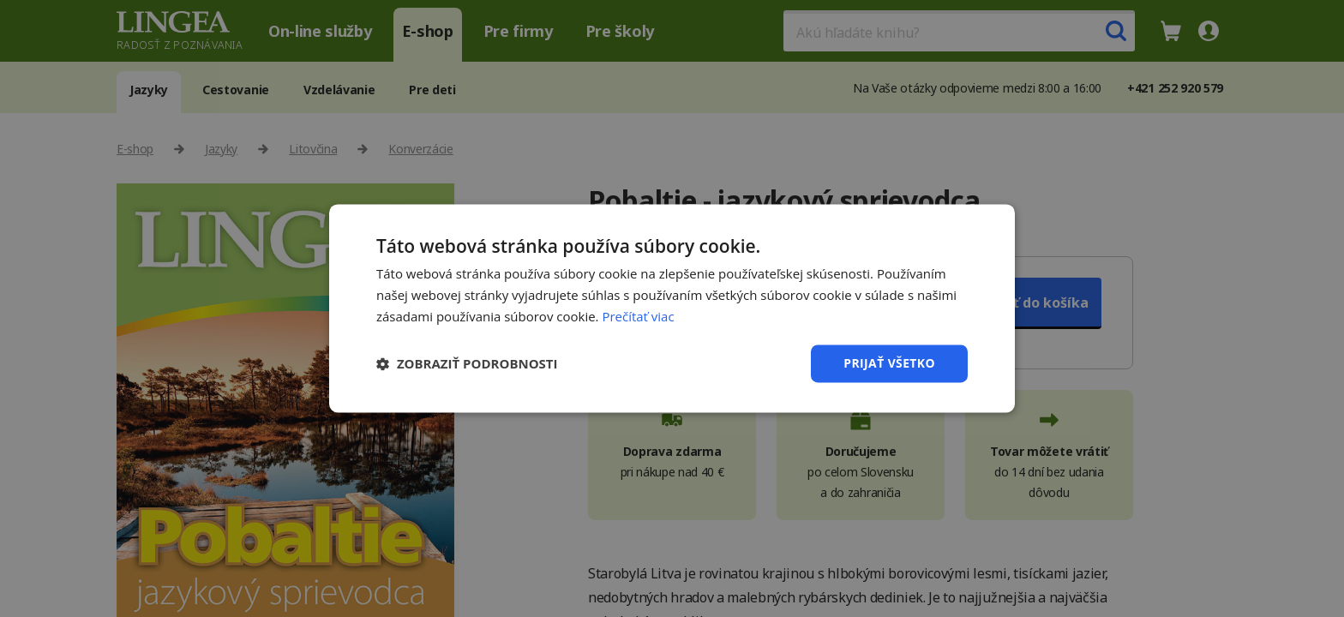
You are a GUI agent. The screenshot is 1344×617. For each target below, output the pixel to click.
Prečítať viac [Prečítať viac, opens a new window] (638, 316)
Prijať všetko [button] (889, 363)
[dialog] (672, 308)
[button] (467, 363)
